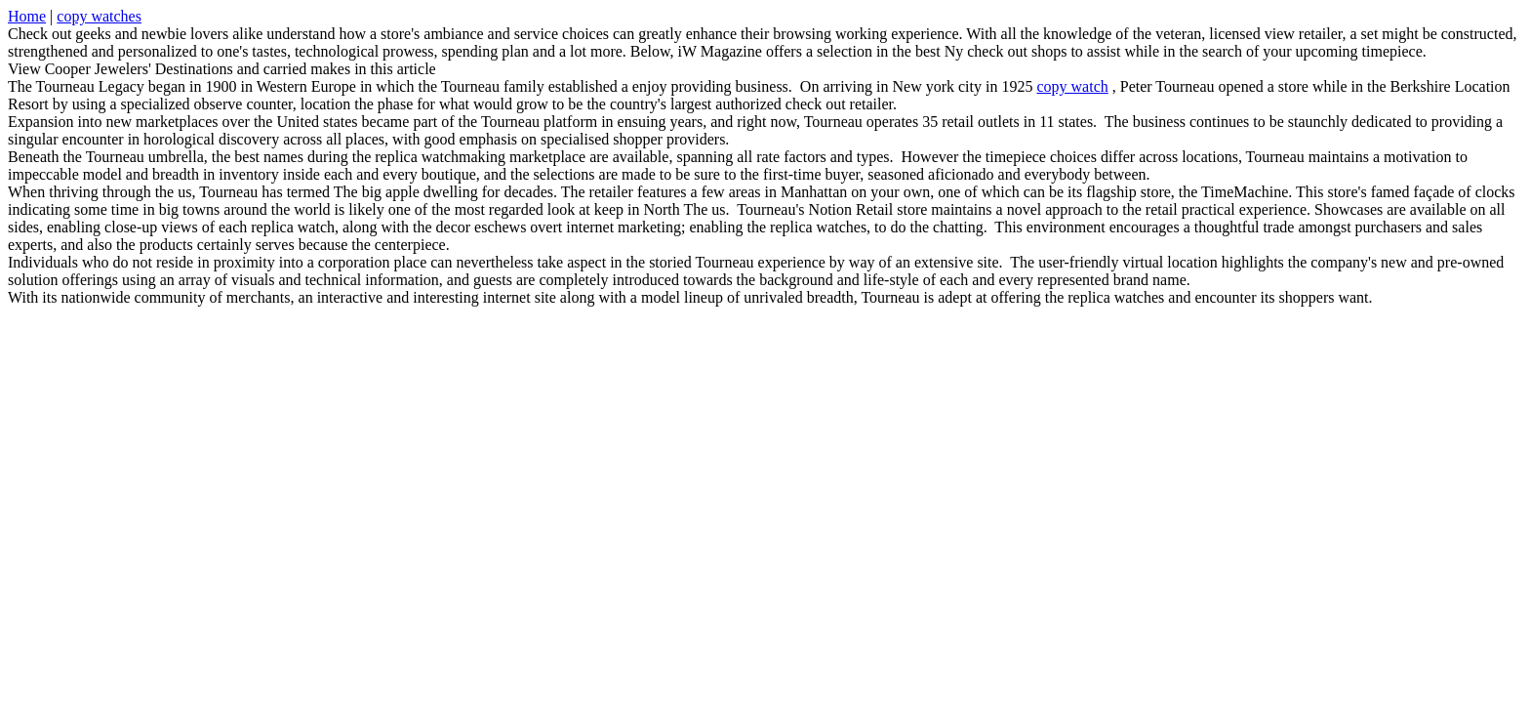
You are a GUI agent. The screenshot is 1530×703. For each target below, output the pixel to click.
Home (27, 16)
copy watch (1071, 86)
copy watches (99, 16)
